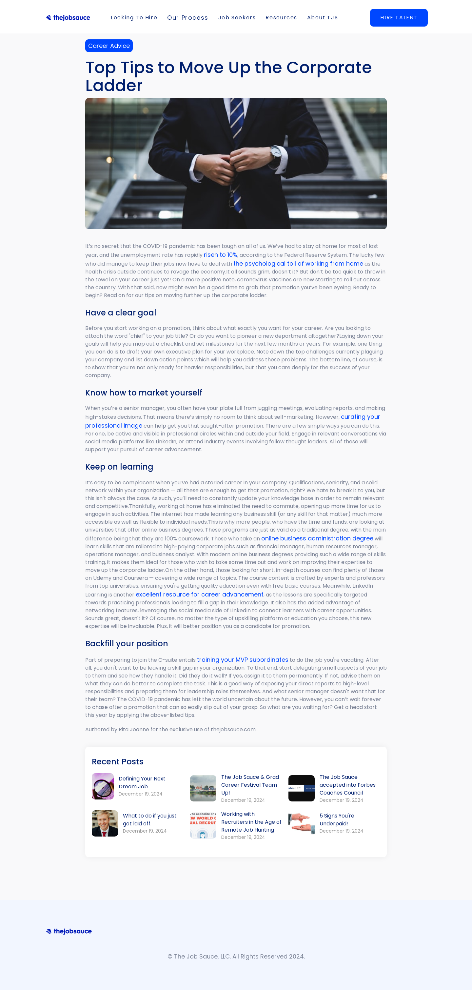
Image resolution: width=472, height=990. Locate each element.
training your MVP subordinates (242, 660)
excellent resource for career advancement (200, 594)
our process (187, 17)
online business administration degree (317, 538)
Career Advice (109, 46)
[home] (68, 18)
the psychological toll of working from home (298, 263)
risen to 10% (220, 255)
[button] (134, 18)
